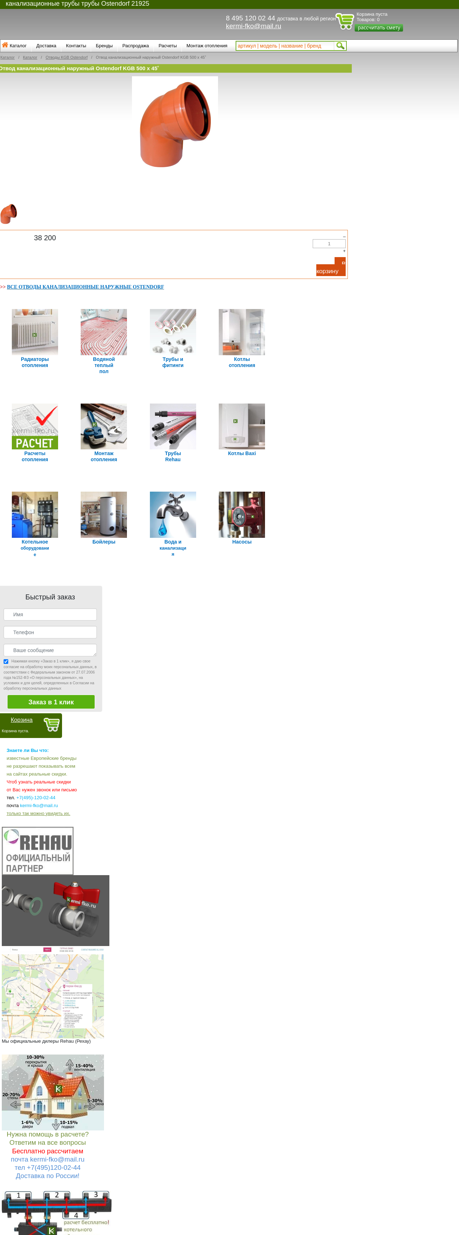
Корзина (22, 713)
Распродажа (135, 45)
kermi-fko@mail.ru (253, 26)
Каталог (18, 45)
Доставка (46, 45)
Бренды (104, 45)
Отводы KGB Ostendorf (66, 57)
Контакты (76, 45)
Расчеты (167, 45)
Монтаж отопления (206, 45)
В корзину (331, 268)
